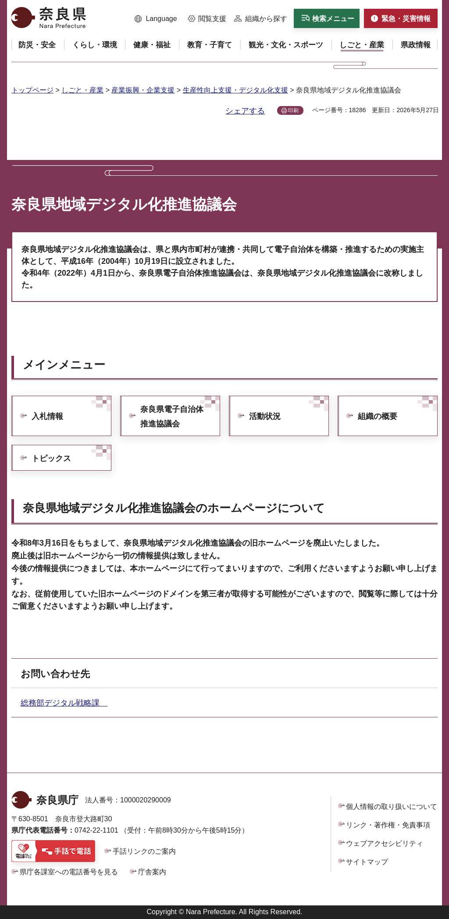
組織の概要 (377, 416)
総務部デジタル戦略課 (64, 703)
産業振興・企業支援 (143, 90)
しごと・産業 (82, 90)
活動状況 (265, 416)
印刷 (293, 110)
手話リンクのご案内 (144, 851)
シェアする (245, 110)
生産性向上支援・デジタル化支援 (235, 90)
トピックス (51, 458)
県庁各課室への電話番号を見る (69, 872)
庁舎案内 (152, 872)
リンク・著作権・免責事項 (388, 825)
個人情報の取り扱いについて (391, 806)
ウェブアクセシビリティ (384, 843)
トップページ (32, 90)
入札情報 (47, 416)
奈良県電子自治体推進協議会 (171, 416)
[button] (156, 19)
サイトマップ (367, 862)
